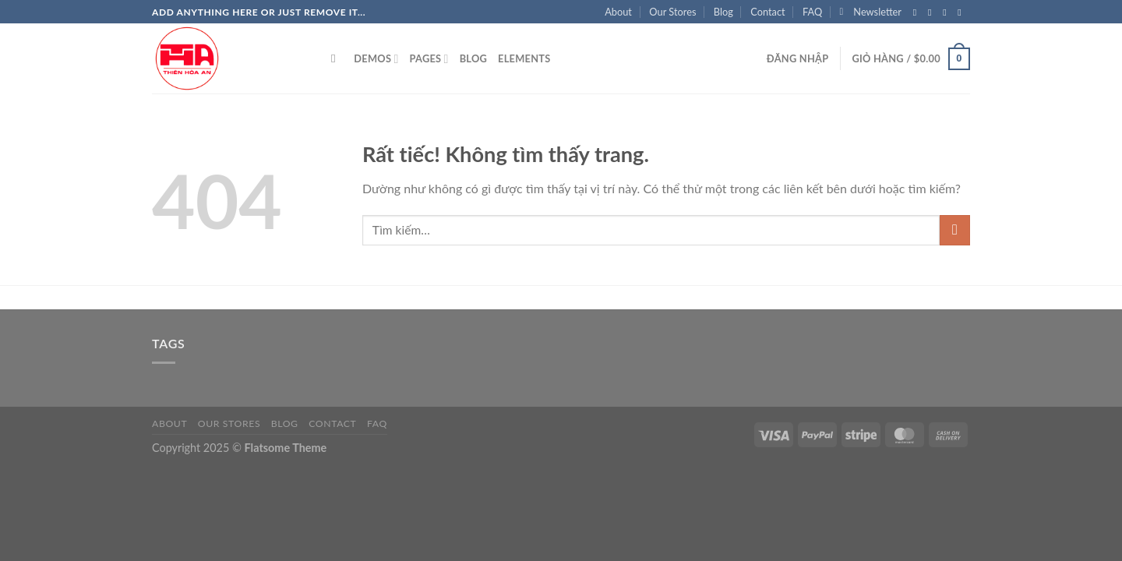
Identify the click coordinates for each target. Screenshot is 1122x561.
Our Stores (672, 11)
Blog (723, 11)
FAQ (812, 11)
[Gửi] (955, 230)
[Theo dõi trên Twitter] (947, 12)
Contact (767, 11)
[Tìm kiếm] (337, 58)
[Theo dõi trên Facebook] (918, 12)
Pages (428, 58)
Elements (524, 58)
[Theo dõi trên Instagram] (932, 12)
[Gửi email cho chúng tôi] (962, 12)
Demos (376, 58)
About (618, 11)
